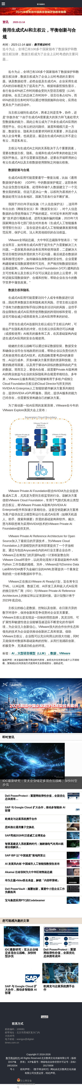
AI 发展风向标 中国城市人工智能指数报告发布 (32, 863)
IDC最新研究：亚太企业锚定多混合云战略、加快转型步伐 (21, 953)
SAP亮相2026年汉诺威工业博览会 (25, 835)
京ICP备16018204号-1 (12, 1066)
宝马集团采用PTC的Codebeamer (25, 900)
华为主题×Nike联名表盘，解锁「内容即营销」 (32, 880)
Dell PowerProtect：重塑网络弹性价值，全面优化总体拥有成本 (59, 953)
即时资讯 (8, 737)
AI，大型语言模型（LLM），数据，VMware (40, 653)
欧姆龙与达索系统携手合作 (21, 818)
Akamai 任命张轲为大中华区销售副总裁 (28, 872)
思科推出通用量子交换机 (19, 827)
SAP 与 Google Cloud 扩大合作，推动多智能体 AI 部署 (21, 990)
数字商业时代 (42, 44)
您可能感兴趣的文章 (15, 920)
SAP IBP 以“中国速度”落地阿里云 (25, 855)
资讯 (5, 22)
